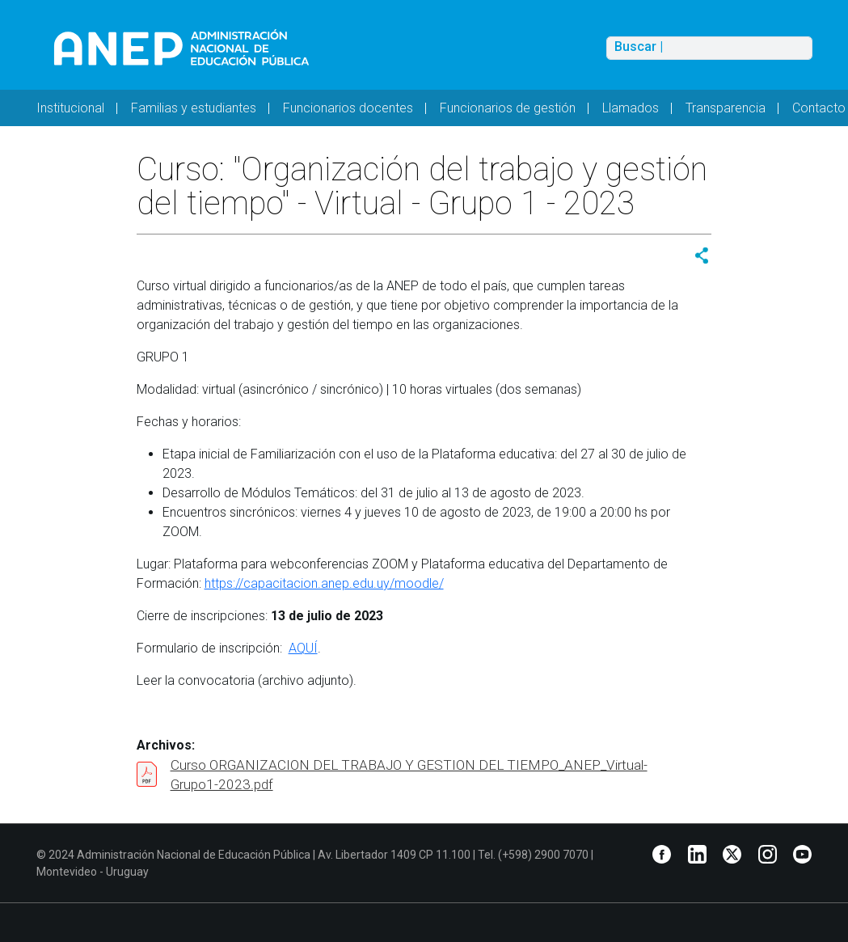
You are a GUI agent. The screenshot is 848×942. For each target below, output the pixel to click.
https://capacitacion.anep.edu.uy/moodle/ (324, 583)
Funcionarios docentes (348, 108)
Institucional (70, 108)
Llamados (630, 108)
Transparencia (726, 108)
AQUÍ (303, 648)
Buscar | (638, 47)
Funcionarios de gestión (508, 108)
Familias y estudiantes (193, 108)
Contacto (819, 108)
